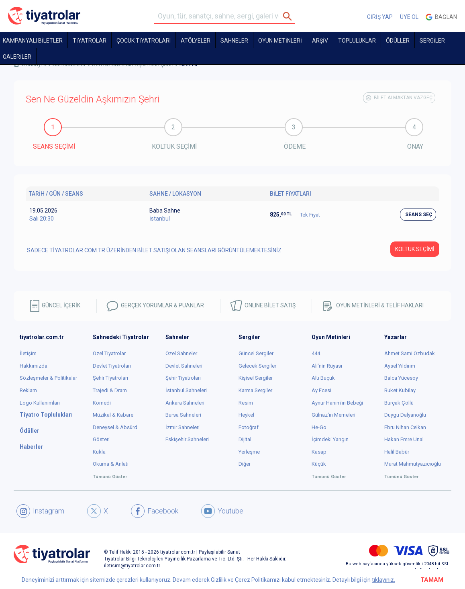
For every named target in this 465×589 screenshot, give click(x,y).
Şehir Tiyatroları (110, 378)
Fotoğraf (249, 427)
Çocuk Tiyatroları (143, 40)
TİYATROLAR (89, 40)
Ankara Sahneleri (184, 403)
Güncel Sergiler (256, 353)
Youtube (222, 511)
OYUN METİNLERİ (280, 40)
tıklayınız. (383, 580)
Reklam (28, 390)
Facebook (154, 511)
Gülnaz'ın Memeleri (333, 415)
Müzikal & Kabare (113, 415)
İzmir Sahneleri (182, 427)
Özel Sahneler (181, 353)
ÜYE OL (409, 17)
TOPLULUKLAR (357, 40)
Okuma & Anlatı (110, 464)
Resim (246, 403)
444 (316, 353)
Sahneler (234, 40)
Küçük (319, 464)
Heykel (246, 415)
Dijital (245, 439)
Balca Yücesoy (401, 378)
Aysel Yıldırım (399, 366)
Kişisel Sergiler (256, 378)
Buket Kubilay (400, 390)
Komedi (102, 403)
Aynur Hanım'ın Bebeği (337, 403)
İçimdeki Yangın (330, 439)
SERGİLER (432, 40)
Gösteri (101, 439)
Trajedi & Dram (110, 390)
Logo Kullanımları (40, 403)
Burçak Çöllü (399, 403)
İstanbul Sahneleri (186, 390)
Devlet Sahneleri (183, 366)
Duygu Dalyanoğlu (405, 415)
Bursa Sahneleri (183, 415)
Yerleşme (249, 452)
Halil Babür (396, 452)
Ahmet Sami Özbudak (409, 353)
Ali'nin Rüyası (327, 366)
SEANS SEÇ (418, 214)
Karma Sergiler (255, 390)
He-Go (319, 427)
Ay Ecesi (321, 390)
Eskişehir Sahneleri (187, 439)
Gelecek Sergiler (257, 366)
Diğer (245, 464)
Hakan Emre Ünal (404, 439)
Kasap (319, 452)
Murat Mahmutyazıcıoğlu (412, 464)
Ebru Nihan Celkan (405, 427)
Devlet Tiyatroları (112, 366)
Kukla (99, 452)
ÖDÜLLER (398, 40)
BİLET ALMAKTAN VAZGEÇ (399, 98)
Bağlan (441, 17)
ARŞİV (320, 40)
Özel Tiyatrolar (109, 353)
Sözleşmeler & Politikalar (48, 378)
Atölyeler (195, 40)
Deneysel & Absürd (115, 427)
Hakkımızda (33, 366)
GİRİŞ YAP (380, 17)
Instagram (40, 511)
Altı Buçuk (323, 378)
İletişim (28, 353)
